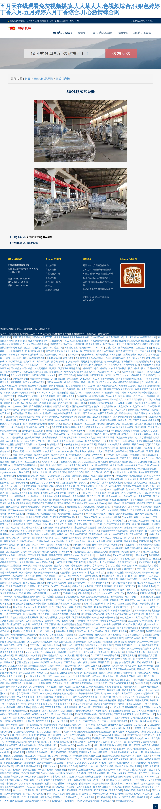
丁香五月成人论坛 (72, 662)
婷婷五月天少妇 (20, 378)
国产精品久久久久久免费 (78, 454)
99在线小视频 (101, 600)
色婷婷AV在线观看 (40, 662)
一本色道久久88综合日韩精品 (125, 430)
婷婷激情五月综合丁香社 (62, 344)
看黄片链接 (35, 710)
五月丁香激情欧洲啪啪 (149, 385)
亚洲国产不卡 (104, 662)
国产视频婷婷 (62, 759)
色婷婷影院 (82, 396)
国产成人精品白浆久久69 (110, 527)
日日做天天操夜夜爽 (76, 385)
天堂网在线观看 (148, 741)
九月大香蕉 (49, 575)
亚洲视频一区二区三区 (102, 738)
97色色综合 (136, 375)
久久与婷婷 (112, 510)
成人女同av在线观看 (77, 638)
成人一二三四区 (150, 551)
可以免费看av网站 (99, 340)
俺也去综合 (79, 499)
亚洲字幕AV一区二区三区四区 (25, 461)
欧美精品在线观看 (103, 607)
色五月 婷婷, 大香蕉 (71, 607)
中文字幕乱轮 (70, 707)
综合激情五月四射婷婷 (19, 503)
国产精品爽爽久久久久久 (44, 375)
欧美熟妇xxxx (85, 347)
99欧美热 (95, 665)
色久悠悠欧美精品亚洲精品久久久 (68, 427)
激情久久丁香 (132, 589)
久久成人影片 (77, 420)
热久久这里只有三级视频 (46, 572)
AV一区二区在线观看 (67, 790)
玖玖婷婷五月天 (45, 769)
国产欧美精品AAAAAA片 (92, 613)
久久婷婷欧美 (149, 728)
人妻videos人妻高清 (30, 551)
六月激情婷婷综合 (14, 351)
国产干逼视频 (6, 779)
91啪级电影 (18, 752)
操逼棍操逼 (145, 721)
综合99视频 (140, 427)
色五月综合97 (139, 416)
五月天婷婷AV (57, 454)
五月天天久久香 (50, 766)
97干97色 (115, 371)
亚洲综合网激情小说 (100, 468)
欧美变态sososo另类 (135, 600)
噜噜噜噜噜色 (125, 413)
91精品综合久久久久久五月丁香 (64, 485)
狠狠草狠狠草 (89, 662)
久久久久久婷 (46, 714)
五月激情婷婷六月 (8, 593)
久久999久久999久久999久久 (41, 717)
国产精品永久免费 (112, 344)
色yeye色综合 (47, 772)
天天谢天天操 (32, 652)
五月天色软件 (79, 741)
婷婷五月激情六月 (142, 516)
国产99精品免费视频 (86, 589)
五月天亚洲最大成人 (107, 385)
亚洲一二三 (54, 537)
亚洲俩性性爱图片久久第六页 (104, 558)
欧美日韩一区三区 (30, 544)
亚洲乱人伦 (40, 510)
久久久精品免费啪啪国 (145, 461)
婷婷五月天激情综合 (18, 710)
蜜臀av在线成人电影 (112, 482)
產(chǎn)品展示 (103, 33)
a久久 (73, 748)
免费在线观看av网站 (92, 658)
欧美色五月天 (44, 499)
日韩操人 (124, 510)
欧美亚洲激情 (140, 413)
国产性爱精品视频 (12, 793)
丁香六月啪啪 (79, 402)
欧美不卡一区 (29, 631)
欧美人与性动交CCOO (35, 440)
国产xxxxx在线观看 (37, 665)
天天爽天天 (126, 693)
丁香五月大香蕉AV (92, 759)
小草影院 (110, 454)
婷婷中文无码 (21, 406)
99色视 (22, 385)
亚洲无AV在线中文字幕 (146, 513)
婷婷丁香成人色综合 (42, 565)
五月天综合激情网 (21, 337)
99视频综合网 (137, 454)
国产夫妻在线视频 (124, 513)
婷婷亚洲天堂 (87, 382)
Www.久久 (111, 396)
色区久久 (4, 423)
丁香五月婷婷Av (144, 440)
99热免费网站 (133, 731)
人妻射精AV (24, 783)
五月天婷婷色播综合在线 (146, 645)
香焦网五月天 (15, 669)
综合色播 (76, 548)
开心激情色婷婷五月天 (24, 610)
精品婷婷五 (87, 368)
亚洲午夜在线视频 (14, 447)
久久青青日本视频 (117, 368)
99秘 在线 (87, 607)
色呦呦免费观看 (127, 676)
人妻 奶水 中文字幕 (127, 772)
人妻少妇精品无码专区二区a (126, 662)
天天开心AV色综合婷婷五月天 (77, 734)
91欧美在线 (79, 562)
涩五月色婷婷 (42, 589)
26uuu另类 (127, 516)
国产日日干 (46, 741)
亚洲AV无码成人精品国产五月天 (91, 440)
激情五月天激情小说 (82, 703)
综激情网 (106, 665)
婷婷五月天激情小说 (41, 472)
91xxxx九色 (91, 420)
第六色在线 (133, 409)
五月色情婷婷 (128, 568)
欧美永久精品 (53, 645)
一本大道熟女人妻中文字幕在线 (55, 496)
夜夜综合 (70, 710)
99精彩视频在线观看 (71, 537)
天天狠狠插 (33, 797)
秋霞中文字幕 (17, 364)
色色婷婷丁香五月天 (127, 562)
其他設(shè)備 (52, 289)
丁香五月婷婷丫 (31, 669)
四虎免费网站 (130, 541)
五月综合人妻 (14, 582)
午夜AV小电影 (69, 665)
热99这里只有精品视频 (61, 672)
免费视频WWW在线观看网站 (114, 530)
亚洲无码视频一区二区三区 (37, 427)
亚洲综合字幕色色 (92, 434)
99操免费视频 (86, 600)
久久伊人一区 (136, 752)
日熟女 (14, 617)
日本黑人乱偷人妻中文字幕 (128, 766)
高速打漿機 (50, 269)
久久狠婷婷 (39, 444)
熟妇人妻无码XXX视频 (116, 613)
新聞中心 (123, 33)
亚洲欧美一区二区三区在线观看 (40, 790)
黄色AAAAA (69, 731)
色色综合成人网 (124, 762)
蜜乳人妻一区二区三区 (145, 482)
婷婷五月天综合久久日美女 (88, 344)
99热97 (72, 679)
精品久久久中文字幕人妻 (89, 389)
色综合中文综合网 (51, 551)
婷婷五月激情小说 (124, 800)
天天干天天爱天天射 (30, 506)
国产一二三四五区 (93, 472)
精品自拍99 (84, 783)
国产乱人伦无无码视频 (34, 793)
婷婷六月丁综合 (61, 565)
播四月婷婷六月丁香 (147, 655)
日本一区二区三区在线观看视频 (122, 603)
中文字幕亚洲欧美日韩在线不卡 (127, 548)
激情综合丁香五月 (80, 475)
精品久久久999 (56, 523)
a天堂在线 (86, 568)
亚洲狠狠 (102, 444)
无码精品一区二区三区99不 (70, 513)
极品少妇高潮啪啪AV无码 (139, 748)
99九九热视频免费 (115, 489)
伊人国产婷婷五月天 (33, 624)
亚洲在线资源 (136, 738)
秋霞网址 (36, 389)
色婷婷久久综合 (112, 693)
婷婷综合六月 (113, 690)
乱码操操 (128, 482)
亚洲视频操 (16, 427)
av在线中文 (45, 693)
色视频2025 (62, 534)
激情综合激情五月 (145, 696)
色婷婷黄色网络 (7, 696)
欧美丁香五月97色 (145, 568)
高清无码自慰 (79, 641)
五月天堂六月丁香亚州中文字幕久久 (23, 527)
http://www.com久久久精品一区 (109, 734)
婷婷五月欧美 (114, 634)
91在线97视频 (48, 534)
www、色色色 (62, 447)
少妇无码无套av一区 (145, 714)
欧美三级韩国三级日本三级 (27, 596)
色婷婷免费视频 (112, 361)
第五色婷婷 (18, 413)
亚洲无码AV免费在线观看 (120, 724)
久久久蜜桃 (129, 544)
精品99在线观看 (14, 683)
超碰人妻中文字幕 (8, 672)
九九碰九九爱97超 (30, 772)
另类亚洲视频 (39, 478)
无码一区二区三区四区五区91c (15, 434)
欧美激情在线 (84, 416)
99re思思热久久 (49, 461)
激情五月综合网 (60, 406)
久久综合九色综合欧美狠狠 (117, 776)
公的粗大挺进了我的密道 (100, 641)
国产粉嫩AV (37, 620)
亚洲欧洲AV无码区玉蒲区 (31, 558)
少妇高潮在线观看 (107, 420)
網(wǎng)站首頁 (63, 33)
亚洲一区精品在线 (12, 568)
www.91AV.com (85, 520)
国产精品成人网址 (137, 368)
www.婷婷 (84, 468)
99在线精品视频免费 (16, 741)
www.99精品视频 (44, 562)
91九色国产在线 (138, 406)
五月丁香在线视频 (27, 485)
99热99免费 (134, 392)
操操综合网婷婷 (125, 700)
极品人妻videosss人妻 (15, 548)
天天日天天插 (48, 409)
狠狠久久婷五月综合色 (85, 413)
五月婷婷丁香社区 (138, 534)
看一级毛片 (95, 482)
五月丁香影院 (85, 790)
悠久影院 (35, 534)
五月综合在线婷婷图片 (107, 447)
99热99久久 (42, 672)
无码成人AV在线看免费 (142, 786)
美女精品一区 (119, 537)
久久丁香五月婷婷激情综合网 (105, 655)
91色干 (131, 537)
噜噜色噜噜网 (21, 482)
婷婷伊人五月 (141, 700)
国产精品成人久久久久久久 (19, 492)
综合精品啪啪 (100, 368)
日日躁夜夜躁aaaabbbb (19, 478)
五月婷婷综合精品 (32, 347)
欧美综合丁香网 (147, 603)
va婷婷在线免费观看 (63, 413)
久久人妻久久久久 (51, 451)
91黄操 (68, 523)
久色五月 (89, 586)
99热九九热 (115, 354)
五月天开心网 (115, 790)
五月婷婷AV (149, 375)
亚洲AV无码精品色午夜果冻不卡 (80, 371)
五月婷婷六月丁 (79, 503)
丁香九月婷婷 (136, 499)
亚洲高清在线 (44, 683)
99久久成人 (153, 427)
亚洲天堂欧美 (95, 534)
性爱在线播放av (122, 679)
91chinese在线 (58, 378)
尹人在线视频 (78, 496)
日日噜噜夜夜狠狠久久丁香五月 (118, 389)
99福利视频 (113, 492)
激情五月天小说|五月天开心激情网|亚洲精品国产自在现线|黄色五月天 (47, 603)
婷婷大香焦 (45, 465)
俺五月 (62, 354)
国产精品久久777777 (42, 337)
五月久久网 (75, 409)
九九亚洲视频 (60, 679)
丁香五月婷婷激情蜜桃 (119, 710)
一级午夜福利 (10, 420)
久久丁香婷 (115, 565)
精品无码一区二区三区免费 (66, 568)
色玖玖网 (74, 613)
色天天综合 (5, 413)
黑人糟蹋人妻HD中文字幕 (27, 655)
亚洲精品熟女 (25, 572)
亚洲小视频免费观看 (87, 516)
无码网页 (72, 752)
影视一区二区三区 (131, 745)
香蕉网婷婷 (137, 444)
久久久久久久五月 (62, 703)
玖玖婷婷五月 (83, 738)
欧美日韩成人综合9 (34, 351)
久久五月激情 (153, 724)
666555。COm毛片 (46, 392)
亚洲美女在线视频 (91, 575)
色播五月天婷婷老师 (107, 413)
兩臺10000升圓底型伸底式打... (97, 265)
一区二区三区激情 (12, 690)
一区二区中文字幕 (63, 562)
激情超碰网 (29, 762)
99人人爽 (72, 458)
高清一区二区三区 (95, 779)
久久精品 (65, 475)
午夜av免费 (137, 679)
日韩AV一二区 (151, 776)
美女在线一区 (87, 354)
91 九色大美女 (88, 797)
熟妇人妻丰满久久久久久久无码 (36, 703)
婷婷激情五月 (126, 447)
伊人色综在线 (72, 361)
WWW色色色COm (134, 465)
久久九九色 (100, 492)
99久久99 (66, 551)
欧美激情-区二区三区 (150, 558)
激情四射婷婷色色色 (71, 624)
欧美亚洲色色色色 (14, 759)
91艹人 (42, 738)
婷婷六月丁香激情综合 (55, 779)
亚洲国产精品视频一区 (146, 447)
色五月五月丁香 (118, 741)
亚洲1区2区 (20, 340)
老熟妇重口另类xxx (22, 520)
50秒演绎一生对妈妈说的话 (95, 793)
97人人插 (17, 607)
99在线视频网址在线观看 (63, 589)
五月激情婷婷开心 (48, 354)
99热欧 (120, 703)
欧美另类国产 (55, 371)
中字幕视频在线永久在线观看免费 (60, 468)
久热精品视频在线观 (13, 721)
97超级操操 (132, 593)
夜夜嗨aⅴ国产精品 (52, 389)
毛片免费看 (116, 544)
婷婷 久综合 (120, 392)
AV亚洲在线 (94, 755)
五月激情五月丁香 (68, 437)
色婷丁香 (83, 766)
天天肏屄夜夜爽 (49, 437)
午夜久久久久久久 (25, 696)
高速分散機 (50, 277)
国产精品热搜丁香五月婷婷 (36, 613)
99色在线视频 (80, 755)
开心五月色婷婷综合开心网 (111, 589)
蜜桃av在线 (59, 434)
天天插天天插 (144, 496)
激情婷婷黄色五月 (85, 710)
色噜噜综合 (9, 475)
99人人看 (93, 766)
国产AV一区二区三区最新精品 (93, 707)
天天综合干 (90, 489)
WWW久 (8, 596)
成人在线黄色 (134, 620)
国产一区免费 (42, 361)
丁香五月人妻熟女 (129, 558)
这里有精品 (62, 392)
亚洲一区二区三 (70, 478)
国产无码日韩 (89, 652)
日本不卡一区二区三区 (125, 586)
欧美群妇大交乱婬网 (30, 409)
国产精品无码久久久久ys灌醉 (119, 427)
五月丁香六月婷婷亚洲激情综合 (112, 721)
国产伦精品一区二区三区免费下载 (134, 347)
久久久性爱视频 (145, 665)
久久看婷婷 (147, 382)
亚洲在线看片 (136, 759)
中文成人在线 (59, 776)
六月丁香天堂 (46, 544)
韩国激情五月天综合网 (53, 690)
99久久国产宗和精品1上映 (39, 641)
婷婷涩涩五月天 (127, 696)
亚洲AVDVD (99, 690)
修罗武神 (52, 755)
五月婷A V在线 (59, 610)
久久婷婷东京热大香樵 (37, 516)
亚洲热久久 (126, 779)
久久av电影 (67, 451)
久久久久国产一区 (34, 364)
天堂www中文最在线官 (53, 506)
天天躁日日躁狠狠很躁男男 (19, 523)
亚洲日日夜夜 (152, 454)
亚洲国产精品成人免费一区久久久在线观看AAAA (27, 776)
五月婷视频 (45, 700)
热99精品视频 (107, 378)
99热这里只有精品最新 (119, 444)
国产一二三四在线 (66, 375)
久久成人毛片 (64, 669)
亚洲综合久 (48, 527)
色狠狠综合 (45, 797)
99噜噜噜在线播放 (127, 385)
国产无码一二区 (22, 620)
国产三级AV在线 (132, 638)
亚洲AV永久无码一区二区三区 (24, 693)
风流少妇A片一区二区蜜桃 (12, 641)
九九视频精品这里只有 (79, 582)
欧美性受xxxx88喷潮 (10, 430)
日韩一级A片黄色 (86, 437)
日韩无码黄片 (53, 738)
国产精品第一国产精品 (21, 368)
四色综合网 (142, 797)
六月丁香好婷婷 (136, 631)
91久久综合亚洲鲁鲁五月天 (98, 669)
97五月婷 (73, 399)
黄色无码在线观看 (105, 351)
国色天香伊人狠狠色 (85, 451)
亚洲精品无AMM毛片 (21, 565)
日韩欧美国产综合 (30, 748)
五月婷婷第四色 (48, 748)
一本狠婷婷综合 (18, 496)
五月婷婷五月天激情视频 (44, 503)
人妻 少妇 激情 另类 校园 (123, 582)
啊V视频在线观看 (115, 572)
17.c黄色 (90, 430)
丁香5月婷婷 (89, 724)
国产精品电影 (116, 596)
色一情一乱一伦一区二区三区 (147, 607)
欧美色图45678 (129, 565)
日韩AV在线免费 (136, 451)
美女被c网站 (19, 717)
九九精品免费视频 (14, 437)
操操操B (72, 769)
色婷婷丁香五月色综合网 (58, 430)
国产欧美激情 (43, 786)
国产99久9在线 (110, 696)
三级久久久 (9, 662)
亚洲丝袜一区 (12, 506)
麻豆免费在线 (68, 389)
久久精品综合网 (133, 703)
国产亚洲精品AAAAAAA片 (37, 800)
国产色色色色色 (75, 472)
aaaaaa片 (99, 347)
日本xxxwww (118, 357)
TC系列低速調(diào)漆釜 (39, 237)
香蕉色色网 (92, 620)
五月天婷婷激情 (74, 434)
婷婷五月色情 (121, 475)
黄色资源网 (130, 665)
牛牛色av (76, 575)
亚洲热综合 (38, 530)
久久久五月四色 (58, 728)
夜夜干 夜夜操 (24, 389)
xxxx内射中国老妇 (127, 496)
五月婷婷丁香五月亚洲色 (67, 596)
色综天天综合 (59, 472)
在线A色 (91, 385)
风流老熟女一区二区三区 (87, 530)
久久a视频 (81, 772)
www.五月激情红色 (147, 468)
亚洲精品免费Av (101, 728)
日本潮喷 (135, 506)
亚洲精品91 (9, 541)
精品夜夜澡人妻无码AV (70, 724)
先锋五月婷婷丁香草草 (72, 648)
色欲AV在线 (82, 375)
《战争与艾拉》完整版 (27, 396)
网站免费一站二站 (45, 489)
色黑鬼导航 (74, 465)
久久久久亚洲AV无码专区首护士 (19, 392)
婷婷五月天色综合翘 (56, 582)
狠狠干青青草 (128, 503)
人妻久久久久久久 (149, 430)
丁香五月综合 (87, 492)
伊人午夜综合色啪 (146, 586)
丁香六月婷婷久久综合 (52, 655)
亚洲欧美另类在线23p (41, 434)
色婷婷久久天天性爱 (50, 475)
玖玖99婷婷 (73, 354)
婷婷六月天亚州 (32, 437)
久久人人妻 (13, 468)
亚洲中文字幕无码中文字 (96, 565)
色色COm (138, 396)
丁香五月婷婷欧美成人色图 (146, 420)
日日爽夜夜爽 (100, 790)
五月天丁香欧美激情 (16, 586)
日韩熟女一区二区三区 (67, 600)
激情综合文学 (132, 489)
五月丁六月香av (103, 382)
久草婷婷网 (153, 652)
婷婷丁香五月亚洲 (105, 437)
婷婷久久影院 (105, 672)
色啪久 (107, 534)
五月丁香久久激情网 (145, 351)
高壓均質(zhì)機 (52, 273)
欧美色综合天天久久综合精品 (99, 645)
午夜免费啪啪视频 (107, 700)
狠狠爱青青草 (148, 662)
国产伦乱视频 (101, 354)
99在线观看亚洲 (91, 537)
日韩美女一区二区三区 (38, 586)
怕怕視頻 (127, 658)
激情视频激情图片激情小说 (79, 690)
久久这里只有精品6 (142, 434)
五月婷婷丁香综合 (40, 627)
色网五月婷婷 (135, 475)
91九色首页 (68, 357)
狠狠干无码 (16, 499)
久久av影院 (122, 769)
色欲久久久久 (147, 458)
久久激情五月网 (26, 562)
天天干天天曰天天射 (22, 454)
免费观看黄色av (68, 416)
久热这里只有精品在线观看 (101, 402)
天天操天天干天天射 (9, 648)
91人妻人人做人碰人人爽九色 (80, 541)
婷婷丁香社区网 (71, 555)
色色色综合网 (64, 402)
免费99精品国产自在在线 (35, 371)
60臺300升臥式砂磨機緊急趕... (97, 277)
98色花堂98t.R (127, 617)
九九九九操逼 (82, 357)
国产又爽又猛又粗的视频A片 (117, 434)
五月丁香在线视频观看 (94, 603)
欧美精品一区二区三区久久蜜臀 (24, 679)
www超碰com (13, 748)
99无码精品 (101, 710)
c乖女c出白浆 (40, 492)
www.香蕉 (7, 610)
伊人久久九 (18, 790)
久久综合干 (55, 593)
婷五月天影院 (79, 551)
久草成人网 (50, 579)
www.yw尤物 (98, 568)
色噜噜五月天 (22, 534)
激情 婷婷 (102, 752)
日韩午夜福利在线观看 (32, 579)
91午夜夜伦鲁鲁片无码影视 (89, 693)
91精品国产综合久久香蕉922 (59, 530)
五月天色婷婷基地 (8, 458)
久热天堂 (139, 371)
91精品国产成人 (143, 672)
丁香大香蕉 (111, 347)
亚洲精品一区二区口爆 (148, 669)
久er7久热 (32, 548)
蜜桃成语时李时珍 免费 (11, 347)
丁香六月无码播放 (138, 769)
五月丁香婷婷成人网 (97, 551)
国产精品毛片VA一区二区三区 (139, 793)
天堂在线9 (123, 406)
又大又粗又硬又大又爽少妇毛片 (96, 506)
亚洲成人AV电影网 (132, 485)
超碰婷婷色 (33, 496)
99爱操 (115, 468)
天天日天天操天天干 (28, 420)
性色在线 (137, 728)
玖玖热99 (100, 510)
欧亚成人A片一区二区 (35, 755)
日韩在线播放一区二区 (28, 700)
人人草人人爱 (138, 710)
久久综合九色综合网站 (37, 344)
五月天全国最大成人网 (27, 475)
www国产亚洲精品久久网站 (93, 478)
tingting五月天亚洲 (119, 499)
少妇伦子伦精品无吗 (111, 624)
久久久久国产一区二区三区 (112, 593)
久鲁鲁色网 (67, 620)
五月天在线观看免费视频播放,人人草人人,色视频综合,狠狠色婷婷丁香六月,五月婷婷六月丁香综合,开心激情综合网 (80, 9)
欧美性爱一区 (124, 420)
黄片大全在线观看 (66, 579)
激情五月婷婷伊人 (59, 627)
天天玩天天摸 (29, 607)
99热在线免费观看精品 (81, 683)
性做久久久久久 (75, 610)
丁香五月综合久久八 (9, 703)
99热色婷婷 (83, 593)
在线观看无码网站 (121, 786)
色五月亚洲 (78, 669)
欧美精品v (126, 755)
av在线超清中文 (71, 444)
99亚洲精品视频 (29, 738)
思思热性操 (76, 351)
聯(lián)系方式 (142, 33)
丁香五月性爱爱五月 (123, 714)
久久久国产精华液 (33, 575)
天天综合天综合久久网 (146, 617)
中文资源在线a (79, 717)
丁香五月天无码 (128, 655)
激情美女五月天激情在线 (121, 461)
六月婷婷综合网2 (50, 416)
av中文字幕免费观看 (65, 520)
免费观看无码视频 (96, 772)
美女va (148, 499)
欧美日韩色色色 (128, 468)
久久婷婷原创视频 (44, 696)
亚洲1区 (98, 520)
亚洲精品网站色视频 (80, 627)
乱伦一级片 (60, 638)
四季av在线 (111, 496)
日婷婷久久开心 (67, 745)
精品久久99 (33, 741)
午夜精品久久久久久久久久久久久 (81, 762)
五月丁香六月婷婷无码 (69, 368)
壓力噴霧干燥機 (53, 281)
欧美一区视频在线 (29, 354)
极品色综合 (24, 472)
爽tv (147, 738)
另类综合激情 (82, 655)
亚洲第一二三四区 (12, 357)
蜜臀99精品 (37, 707)
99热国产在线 (97, 337)
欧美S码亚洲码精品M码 (34, 423)
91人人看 (69, 655)
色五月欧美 (96, 475)
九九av (99, 451)
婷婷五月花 (16, 423)
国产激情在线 (54, 734)
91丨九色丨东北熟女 (95, 572)
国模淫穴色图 (54, 665)
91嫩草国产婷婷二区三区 (69, 652)
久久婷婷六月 (111, 458)
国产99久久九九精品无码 (91, 458)
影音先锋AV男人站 (150, 589)
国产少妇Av (135, 551)
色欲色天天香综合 (91, 409)
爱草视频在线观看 (64, 527)
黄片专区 (4, 658)
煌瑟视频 (42, 485)
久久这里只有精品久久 (122, 610)
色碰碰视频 (37, 783)
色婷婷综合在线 (107, 627)
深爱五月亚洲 (87, 555)
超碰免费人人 (148, 734)
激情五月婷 (77, 572)
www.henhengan (62, 676)
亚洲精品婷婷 (103, 797)
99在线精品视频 (48, 669)
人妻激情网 (47, 447)
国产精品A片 (139, 658)
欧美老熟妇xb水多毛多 (29, 416)
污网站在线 (137, 776)
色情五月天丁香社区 (54, 783)
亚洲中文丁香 (27, 537)
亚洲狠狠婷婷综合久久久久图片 (139, 527)
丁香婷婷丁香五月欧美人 (12, 728)
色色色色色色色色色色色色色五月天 (94, 731)
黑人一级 (104, 638)
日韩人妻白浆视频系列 (66, 482)
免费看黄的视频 (48, 513)
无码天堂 (30, 786)
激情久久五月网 (88, 444)
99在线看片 (103, 371)
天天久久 (83, 482)
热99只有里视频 (16, 513)
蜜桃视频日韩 (101, 465)
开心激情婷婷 (57, 361)
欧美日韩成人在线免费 (34, 582)
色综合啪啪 (114, 551)
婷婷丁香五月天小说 (63, 700)
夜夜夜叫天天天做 (135, 357)
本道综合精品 (146, 478)
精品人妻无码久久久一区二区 (96, 548)
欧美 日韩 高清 (73, 793)
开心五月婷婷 (106, 766)
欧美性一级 (73, 492)
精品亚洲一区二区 (63, 641)
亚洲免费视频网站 (131, 707)
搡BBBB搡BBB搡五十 (125, 641)
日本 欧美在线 (56, 634)
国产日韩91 (147, 572)
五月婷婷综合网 (41, 454)
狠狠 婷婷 (34, 399)
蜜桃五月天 (16, 624)
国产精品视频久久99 (105, 748)
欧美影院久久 (110, 406)
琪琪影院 (93, 638)
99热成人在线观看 (98, 579)
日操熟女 (146, 634)
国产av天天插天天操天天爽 (105, 676)
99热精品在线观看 (149, 409)
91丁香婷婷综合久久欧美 (12, 516)
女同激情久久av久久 (121, 728)
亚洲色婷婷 (46, 679)
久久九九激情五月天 (20, 375)
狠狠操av (52, 510)
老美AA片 (67, 423)
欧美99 (135, 523)
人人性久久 (139, 724)
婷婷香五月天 (32, 513)
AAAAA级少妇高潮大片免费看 (100, 513)
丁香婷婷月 (13, 714)
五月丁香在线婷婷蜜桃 (124, 669)
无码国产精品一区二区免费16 (39, 759)
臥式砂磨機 (63, 78)
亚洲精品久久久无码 (135, 652)
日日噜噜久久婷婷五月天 (101, 679)
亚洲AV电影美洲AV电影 (86, 714)
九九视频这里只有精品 (56, 558)
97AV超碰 (82, 679)
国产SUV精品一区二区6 (63, 786)
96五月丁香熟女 (107, 762)
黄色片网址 (64, 617)
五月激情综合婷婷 (91, 624)
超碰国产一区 (102, 430)
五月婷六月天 (139, 779)
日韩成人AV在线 (54, 382)
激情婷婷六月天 (54, 444)
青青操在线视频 (85, 748)
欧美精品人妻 (36, 724)
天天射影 (146, 707)
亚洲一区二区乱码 (55, 793)
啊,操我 (52, 368)
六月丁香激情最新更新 (97, 499)
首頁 (27, 78)
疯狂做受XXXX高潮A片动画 (113, 620)
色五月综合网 (141, 683)
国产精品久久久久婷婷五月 (61, 440)
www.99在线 (115, 485)
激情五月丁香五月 (122, 607)
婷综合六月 (77, 586)
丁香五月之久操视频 (130, 458)
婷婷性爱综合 (40, 648)
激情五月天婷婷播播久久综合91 (54, 548)
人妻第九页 (18, 589)
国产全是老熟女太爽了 (133, 690)
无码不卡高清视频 (103, 586)
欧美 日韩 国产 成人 (132, 624)
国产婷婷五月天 (40, 593)
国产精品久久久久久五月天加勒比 (126, 399)
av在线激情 (72, 378)
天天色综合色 (29, 769)
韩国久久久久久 (121, 506)
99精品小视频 (21, 779)
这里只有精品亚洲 (76, 779)
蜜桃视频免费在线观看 (85, 527)
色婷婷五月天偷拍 (23, 444)
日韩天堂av (11, 416)
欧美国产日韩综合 (101, 786)
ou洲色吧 (132, 472)
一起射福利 (149, 396)
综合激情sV (139, 575)
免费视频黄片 (116, 793)
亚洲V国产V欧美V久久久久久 (14, 686)
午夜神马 (154, 700)
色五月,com (87, 465)
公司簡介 (83, 33)
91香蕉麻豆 (9, 707)
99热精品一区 (62, 696)
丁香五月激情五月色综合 (80, 728)
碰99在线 (101, 724)
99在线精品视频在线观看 (97, 610)
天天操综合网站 (103, 555)
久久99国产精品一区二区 (83, 447)
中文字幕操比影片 (131, 634)
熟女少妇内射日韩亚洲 (98, 741)
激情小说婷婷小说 (100, 544)
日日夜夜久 (51, 686)
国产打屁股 (9, 396)
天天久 (94, 593)
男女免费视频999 (114, 337)
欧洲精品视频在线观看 (34, 357)
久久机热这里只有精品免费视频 (123, 364)
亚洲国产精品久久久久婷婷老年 (141, 402)
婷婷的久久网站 (84, 745)
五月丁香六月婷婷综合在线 (129, 378)
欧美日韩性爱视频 (110, 755)
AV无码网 (24, 600)
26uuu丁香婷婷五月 (102, 416)
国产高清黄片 (105, 714)
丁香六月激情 (23, 662)
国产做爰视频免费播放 (40, 406)
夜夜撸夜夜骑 (55, 555)
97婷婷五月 (89, 351)
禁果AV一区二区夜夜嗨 (99, 717)
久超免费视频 (113, 568)
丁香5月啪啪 (25, 593)
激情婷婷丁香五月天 (53, 347)
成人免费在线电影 (147, 562)
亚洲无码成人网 (115, 478)
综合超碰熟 (76, 565)
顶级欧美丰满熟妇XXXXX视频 (123, 579)
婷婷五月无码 (14, 769)
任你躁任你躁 (29, 568)
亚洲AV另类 (100, 634)
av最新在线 (45, 413)
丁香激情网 (13, 354)
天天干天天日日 (56, 385)
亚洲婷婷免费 (95, 523)
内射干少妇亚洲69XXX (72, 645)
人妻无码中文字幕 (57, 492)
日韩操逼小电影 (52, 620)
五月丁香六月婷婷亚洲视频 (122, 440)
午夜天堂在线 (143, 790)
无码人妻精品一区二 (100, 357)
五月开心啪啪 (145, 541)
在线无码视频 (40, 368)
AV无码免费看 (43, 458)
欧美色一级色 (54, 478)
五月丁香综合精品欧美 (128, 627)
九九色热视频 (12, 551)
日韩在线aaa (122, 454)
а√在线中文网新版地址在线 (117, 523)
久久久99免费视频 (38, 734)
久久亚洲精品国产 (81, 676)
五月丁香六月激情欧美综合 (85, 617)
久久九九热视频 (47, 396)
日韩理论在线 (71, 347)
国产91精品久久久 (66, 396)
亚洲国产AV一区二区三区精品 (89, 631)
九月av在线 (133, 741)
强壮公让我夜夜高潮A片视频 (107, 745)
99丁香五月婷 (80, 523)
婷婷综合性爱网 (96, 396)
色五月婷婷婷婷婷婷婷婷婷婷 (94, 399)
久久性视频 (45, 731)
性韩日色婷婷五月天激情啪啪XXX (86, 406)
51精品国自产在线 (26, 541)
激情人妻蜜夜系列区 (28, 617)
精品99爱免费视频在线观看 (126, 382)
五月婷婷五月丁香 (78, 534)
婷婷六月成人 (76, 392)
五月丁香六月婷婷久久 (53, 710)
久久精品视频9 (54, 357)
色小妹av (78, 672)
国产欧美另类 (90, 672)
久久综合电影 (57, 541)
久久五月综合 (68, 738)
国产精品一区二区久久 (33, 430)
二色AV (101, 489)
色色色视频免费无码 (131, 492)
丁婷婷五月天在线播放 (138, 520)
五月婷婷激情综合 (124, 437)
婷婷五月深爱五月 (146, 503)
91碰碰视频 (107, 392)
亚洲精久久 (143, 354)
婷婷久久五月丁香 (31, 690)
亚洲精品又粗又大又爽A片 (115, 759)
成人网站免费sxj (71, 797)
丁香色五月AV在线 (67, 461)
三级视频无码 (69, 593)
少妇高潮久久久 (59, 465)
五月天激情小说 (11, 409)
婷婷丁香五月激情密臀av (42, 600)
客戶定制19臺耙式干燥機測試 (97, 269)
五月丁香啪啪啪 (32, 447)
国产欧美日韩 (6, 620)
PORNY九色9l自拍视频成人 (62, 516)
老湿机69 (17, 631)
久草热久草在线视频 (119, 752)
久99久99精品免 (85, 634)
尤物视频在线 (147, 783)
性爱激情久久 (131, 478)
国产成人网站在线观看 (34, 382)
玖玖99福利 (76, 759)
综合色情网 (63, 748)
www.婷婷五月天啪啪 (109, 516)
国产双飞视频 (128, 797)
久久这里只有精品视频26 (139, 648)
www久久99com (97, 503)
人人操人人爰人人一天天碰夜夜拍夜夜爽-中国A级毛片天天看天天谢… (105, 686)
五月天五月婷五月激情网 (64, 800)
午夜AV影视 (129, 790)
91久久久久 (26, 648)
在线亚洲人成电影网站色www (39, 658)
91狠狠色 (43, 634)
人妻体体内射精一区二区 (146, 693)
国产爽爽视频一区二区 (101, 375)
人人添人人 (115, 707)
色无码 (35, 714)
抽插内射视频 (133, 734)
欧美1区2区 (29, 361)
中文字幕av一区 (37, 645)
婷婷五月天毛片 (26, 458)
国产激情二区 (63, 717)
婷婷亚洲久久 (139, 762)
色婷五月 (117, 541)
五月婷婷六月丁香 (100, 582)
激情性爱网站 (23, 707)
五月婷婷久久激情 (122, 416)
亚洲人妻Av (148, 492)
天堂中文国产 (140, 555)
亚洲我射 (57, 797)
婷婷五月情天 (62, 489)
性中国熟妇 (147, 620)
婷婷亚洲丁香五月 (141, 755)
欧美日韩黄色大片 (145, 361)
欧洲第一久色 (54, 423)
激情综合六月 (29, 499)
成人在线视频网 (71, 382)
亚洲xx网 (23, 724)
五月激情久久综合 (87, 752)
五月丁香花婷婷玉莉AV (116, 451)
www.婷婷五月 (62, 420)
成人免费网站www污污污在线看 (140, 337)
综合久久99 (41, 537)
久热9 (50, 676)
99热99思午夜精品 (109, 617)
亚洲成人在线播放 (59, 613)
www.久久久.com (14, 440)
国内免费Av (118, 731)
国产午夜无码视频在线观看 (28, 766)
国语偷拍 (78, 700)
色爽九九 (116, 797)
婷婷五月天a (36, 779)
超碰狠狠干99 (116, 600)
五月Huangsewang (68, 510)
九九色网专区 (12, 537)
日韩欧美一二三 (18, 797)
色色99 (107, 472)
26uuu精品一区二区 (89, 378)
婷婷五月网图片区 (112, 658)
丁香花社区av (128, 361)
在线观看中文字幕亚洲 (32, 468)
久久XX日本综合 (87, 510)
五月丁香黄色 (76, 489)
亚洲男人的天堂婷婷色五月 (94, 364)
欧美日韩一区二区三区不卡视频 (89, 423)
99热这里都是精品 (64, 714)
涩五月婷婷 (16, 382)
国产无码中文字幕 (124, 351)
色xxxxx (111, 769)
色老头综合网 (6, 655)
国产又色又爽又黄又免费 (37, 728)
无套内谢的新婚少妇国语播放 (94, 596)
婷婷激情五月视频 (81, 544)
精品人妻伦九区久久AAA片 (40, 638)
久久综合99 (148, 485)
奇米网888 (155, 683)
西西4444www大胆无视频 (21, 510)
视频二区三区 (17, 658)
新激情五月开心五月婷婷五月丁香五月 (140, 344)
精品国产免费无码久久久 (58, 351)
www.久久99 (77, 430)
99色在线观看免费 (93, 648)
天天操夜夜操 (44, 568)
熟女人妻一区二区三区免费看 (125, 783)
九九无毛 (29, 589)
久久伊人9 (54, 648)
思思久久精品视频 (62, 741)
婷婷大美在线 (114, 503)
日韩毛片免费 (100, 683)
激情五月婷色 (136, 530)
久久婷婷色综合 (36, 686)
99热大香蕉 (127, 371)
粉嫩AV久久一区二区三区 (114, 409)
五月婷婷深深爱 (48, 652)
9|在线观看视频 (14, 361)
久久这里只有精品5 (13, 762)
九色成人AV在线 (20, 399)
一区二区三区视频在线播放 (76, 340)
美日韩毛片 (62, 409)
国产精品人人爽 (132, 572)
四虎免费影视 (73, 506)
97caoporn (11, 558)
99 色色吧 (26, 530)
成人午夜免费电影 (27, 745)
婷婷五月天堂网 (120, 534)
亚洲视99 (108, 475)
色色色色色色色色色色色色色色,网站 (71, 337)
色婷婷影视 (130, 596)
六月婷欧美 (70, 634)
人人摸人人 (105, 537)
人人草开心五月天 (53, 364)
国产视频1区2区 (11, 579)
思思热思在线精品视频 (92, 361)
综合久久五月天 (92, 392)
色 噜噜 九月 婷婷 (47, 402)
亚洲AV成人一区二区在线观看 (101, 562)
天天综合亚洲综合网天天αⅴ (24, 634)
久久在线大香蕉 (104, 541)
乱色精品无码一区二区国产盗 (92, 769)
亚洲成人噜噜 (31, 413)
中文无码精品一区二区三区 (94, 485)
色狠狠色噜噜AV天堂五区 (68, 658)
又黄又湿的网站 (22, 627)
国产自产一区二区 (95, 496)
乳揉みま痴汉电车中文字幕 (54, 399)
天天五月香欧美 (60, 721)
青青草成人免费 (7, 555)
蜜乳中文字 (143, 772)
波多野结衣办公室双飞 (112, 575)
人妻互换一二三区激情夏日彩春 (32, 555)
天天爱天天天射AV (54, 707)
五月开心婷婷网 (147, 593)
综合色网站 (14, 530)
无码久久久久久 (83, 786)
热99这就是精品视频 (38, 340)
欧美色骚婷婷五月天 (37, 385)
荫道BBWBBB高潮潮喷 (26, 402)
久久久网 (134, 721)
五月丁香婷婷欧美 (18, 734)
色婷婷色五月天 (7, 389)
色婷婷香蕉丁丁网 (8, 562)
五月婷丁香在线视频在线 (26, 465)
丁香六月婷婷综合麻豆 (115, 520)
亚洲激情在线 (42, 541)
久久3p (94, 627)
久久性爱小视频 (13, 613)
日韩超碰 (119, 402)
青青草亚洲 (103, 652)
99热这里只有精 (136, 613)
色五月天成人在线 (68, 766)
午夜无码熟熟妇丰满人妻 (121, 683)
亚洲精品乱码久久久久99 (42, 482)
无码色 (124, 551)
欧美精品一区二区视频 (49, 607)
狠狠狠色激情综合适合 (63, 693)
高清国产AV (82, 579)
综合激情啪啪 (124, 396)
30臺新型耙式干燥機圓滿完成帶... (99, 273)
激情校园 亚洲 (11, 600)
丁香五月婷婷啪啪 (120, 717)
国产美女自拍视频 (48, 617)
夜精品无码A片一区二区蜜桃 (119, 423)
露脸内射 (8, 402)
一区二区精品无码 (57, 752)
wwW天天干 (98, 454)
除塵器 (48, 285)
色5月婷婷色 (91, 700)
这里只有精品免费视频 (116, 631)
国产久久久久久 (121, 375)
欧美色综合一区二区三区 (16, 645)
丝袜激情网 (5, 337)
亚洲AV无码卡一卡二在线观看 (27, 451)
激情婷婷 (57, 731)
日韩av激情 (11, 724)
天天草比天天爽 (71, 364)
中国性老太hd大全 (13, 371)
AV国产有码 (117, 665)
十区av (148, 690)
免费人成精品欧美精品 (88, 800)
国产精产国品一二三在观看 (50, 762)
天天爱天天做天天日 (39, 378)
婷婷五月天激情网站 (62, 499)
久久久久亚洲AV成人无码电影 (92, 461)
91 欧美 (129, 575)
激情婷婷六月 (29, 683)
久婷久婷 (121, 748)
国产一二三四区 (149, 638)
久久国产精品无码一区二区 (26, 731)
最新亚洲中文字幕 (64, 631)
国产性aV (111, 772)
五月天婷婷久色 (138, 510)
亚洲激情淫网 (129, 354)
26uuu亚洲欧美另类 (13, 800)
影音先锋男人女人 (94, 427)
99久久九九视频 (27, 672)
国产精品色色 (112, 779)
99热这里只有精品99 (78, 558)
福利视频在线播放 (93, 776)
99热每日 (25, 714)
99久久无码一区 (46, 631)
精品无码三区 (117, 652)
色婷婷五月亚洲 (59, 458)
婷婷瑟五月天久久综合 (114, 648)
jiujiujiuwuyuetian (8, 472)
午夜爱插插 (80, 620)
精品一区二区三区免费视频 (83, 721)
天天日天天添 (119, 472)
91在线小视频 (43, 610)
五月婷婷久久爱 (142, 610)
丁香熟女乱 (71, 783)
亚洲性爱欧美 (28, 489)
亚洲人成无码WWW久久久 (38, 721)
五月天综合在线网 (100, 783)
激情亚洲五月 (46, 420)
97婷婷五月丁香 (61, 683)
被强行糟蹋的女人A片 (43, 520)
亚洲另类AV (55, 340)
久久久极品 (83, 665)
